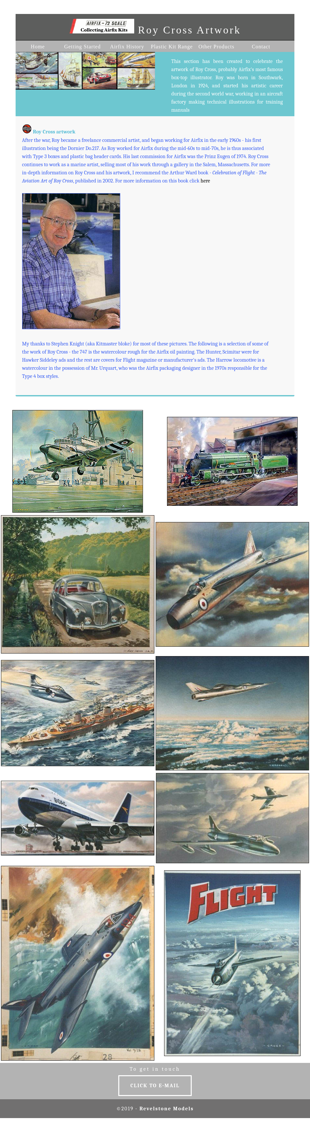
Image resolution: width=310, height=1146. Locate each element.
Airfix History (127, 46)
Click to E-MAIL (154, 1086)
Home (38, 46)
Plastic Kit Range (172, 46)
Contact (261, 46)
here (205, 181)
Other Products (216, 46)
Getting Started (82, 46)
